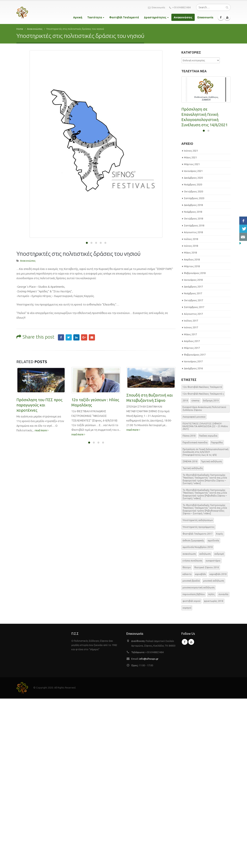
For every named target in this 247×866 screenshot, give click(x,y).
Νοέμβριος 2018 (193, 379)
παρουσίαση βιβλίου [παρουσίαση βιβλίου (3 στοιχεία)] (194, 761)
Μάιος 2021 (190, 324)
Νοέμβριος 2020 (193, 352)
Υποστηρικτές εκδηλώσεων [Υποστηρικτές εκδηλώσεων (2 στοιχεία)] (198, 687)
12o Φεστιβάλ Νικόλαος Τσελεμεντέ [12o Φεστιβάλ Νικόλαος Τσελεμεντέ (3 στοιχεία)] (202, 554)
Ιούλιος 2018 (191, 406)
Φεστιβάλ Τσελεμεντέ (124, 17)
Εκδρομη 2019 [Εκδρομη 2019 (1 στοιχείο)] (211, 568)
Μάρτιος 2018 (192, 433)
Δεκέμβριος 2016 (193, 535)
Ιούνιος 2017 (191, 494)
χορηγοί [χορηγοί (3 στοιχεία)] (187, 775)
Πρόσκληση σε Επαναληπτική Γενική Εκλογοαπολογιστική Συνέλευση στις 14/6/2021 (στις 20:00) (204, 119)
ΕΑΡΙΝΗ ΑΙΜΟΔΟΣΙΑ (199, 265)
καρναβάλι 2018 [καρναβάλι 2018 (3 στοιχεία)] (218, 741)
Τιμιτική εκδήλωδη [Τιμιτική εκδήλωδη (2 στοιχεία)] (193, 635)
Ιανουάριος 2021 (193, 338)
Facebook (61, 317)
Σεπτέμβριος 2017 (194, 474)
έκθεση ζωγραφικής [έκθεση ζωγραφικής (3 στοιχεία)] (193, 707)
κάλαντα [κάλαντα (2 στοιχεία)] (187, 741)
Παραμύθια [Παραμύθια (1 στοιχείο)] (217, 610)
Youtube (191, 809)
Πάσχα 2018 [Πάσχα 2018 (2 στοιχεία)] (189, 603)
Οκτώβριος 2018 (193, 386)
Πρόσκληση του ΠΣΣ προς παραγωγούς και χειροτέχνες (39, 384)
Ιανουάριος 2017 (193, 528)
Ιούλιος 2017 (191, 488)
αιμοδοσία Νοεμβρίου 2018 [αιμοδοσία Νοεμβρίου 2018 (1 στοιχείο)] (198, 714)
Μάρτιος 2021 (192, 331)
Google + (84, 317)
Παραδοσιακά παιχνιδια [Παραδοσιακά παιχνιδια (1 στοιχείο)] (195, 610)
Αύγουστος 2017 (193, 481)
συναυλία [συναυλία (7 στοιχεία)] (223, 761)
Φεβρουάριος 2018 (195, 440)
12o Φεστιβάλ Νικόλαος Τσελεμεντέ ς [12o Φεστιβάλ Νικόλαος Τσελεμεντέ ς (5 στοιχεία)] (203, 561)
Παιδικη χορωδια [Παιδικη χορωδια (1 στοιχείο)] (208, 603)
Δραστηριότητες (155, 17)
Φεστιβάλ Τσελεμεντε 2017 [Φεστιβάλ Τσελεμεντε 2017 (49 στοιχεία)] (197, 701)
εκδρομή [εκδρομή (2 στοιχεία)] (219, 721)
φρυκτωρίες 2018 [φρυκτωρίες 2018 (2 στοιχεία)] (213, 768)
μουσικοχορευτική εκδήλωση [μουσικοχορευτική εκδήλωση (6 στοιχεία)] (199, 755)
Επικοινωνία (156, 7)
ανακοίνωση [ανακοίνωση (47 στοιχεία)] (189, 721)
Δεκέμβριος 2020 (193, 345)
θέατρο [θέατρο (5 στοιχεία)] (187, 735)
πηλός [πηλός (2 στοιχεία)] (211, 761)
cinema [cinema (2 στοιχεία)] (195, 568)
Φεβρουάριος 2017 (195, 522)
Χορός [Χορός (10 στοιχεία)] (219, 701)
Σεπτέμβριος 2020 (194, 365)
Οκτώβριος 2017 (193, 467)
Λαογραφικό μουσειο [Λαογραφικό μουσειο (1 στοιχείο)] (194, 584)
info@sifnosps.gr (148, 826)
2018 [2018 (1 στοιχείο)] (185, 568)
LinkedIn (76, 317)
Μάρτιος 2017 (192, 515)
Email (92, 317)
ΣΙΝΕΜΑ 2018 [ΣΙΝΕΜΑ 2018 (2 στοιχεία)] (190, 629)
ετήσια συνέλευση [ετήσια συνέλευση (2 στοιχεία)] (192, 728)
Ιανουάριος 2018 (193, 447)
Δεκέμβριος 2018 (193, 372)
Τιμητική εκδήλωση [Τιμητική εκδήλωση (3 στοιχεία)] (211, 629)
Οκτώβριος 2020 (193, 358)
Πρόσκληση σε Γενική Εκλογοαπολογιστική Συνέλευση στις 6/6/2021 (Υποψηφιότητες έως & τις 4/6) (204, 197)
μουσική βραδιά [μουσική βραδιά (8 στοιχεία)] (191, 748)
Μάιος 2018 (190, 420)
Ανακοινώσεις (183, 17)
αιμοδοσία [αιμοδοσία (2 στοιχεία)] (213, 707)
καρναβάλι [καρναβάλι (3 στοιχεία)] (200, 741)
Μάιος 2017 (190, 501)
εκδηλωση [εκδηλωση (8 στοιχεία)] (205, 721)
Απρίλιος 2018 (192, 426)
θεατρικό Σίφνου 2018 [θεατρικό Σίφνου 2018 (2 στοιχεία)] (206, 735)
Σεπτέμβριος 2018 (194, 393)
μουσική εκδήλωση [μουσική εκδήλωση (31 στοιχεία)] (213, 748)
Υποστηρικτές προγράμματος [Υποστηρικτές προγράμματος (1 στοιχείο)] (199, 694)
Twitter (69, 317)
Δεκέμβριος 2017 (193, 454)
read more (41, 409)
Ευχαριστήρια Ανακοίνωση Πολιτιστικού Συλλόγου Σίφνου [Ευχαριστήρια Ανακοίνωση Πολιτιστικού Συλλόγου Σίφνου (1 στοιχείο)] (204, 575)
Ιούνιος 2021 (191, 318)
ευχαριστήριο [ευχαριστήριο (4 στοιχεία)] (213, 728)
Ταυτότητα (94, 17)
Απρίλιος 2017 (192, 508)
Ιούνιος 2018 (191, 413)
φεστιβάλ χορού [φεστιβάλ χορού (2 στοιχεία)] (191, 768)
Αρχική (77, 17)
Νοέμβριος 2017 (193, 460)
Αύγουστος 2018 (193, 399)
